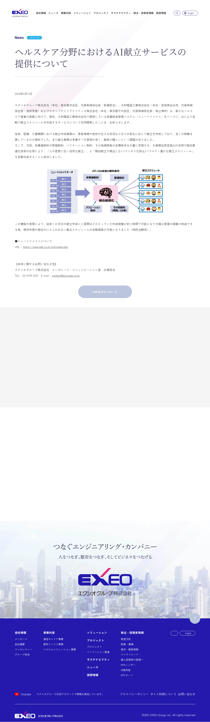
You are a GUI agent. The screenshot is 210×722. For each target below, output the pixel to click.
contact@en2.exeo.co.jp (66, 275)
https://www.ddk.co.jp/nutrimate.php (46, 247)
